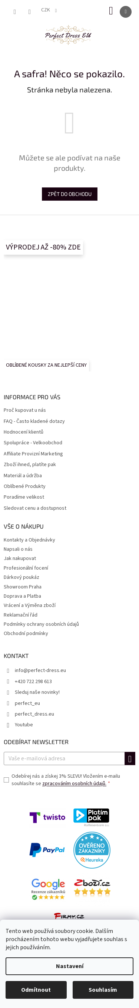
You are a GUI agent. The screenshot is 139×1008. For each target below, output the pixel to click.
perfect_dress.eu (34, 714)
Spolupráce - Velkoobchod (33, 443)
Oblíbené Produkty (25, 486)
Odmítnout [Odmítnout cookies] (36, 990)
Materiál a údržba (23, 475)
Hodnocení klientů (23, 432)
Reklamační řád (20, 615)
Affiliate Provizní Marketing (33, 454)
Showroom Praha (23, 587)
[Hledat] (14, 11)
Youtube (24, 725)
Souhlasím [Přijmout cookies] (103, 990)
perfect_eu (27, 703)
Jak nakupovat (20, 558)
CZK (46, 10)
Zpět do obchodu (70, 194)
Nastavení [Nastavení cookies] (69, 966)
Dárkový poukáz (21, 577)
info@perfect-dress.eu (40, 670)
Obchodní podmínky (26, 633)
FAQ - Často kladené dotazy (34, 421)
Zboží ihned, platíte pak (30, 464)
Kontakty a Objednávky (29, 540)
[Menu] (125, 11)
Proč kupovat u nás (25, 410)
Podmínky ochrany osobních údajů (41, 624)
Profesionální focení (26, 568)
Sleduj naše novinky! (37, 692)
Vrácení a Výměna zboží (30, 605)
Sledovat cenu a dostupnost (35, 508)
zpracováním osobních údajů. (74, 783)
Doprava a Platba (22, 596)
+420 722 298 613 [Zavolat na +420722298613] (33, 681)
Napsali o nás (18, 549)
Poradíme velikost (24, 497)
